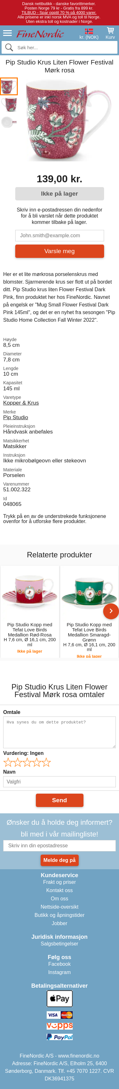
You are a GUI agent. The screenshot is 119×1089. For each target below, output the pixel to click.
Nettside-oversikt (59, 907)
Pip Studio (15, 417)
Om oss (59, 898)
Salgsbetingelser (59, 943)
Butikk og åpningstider (59, 915)
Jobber (59, 923)
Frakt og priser (59, 882)
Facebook (59, 964)
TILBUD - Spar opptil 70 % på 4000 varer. (59, 12)
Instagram (59, 972)
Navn (9, 772)
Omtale (11, 712)
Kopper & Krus (21, 403)
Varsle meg (59, 251)
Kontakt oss (59, 890)
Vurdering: (23, 753)
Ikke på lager (59, 193)
